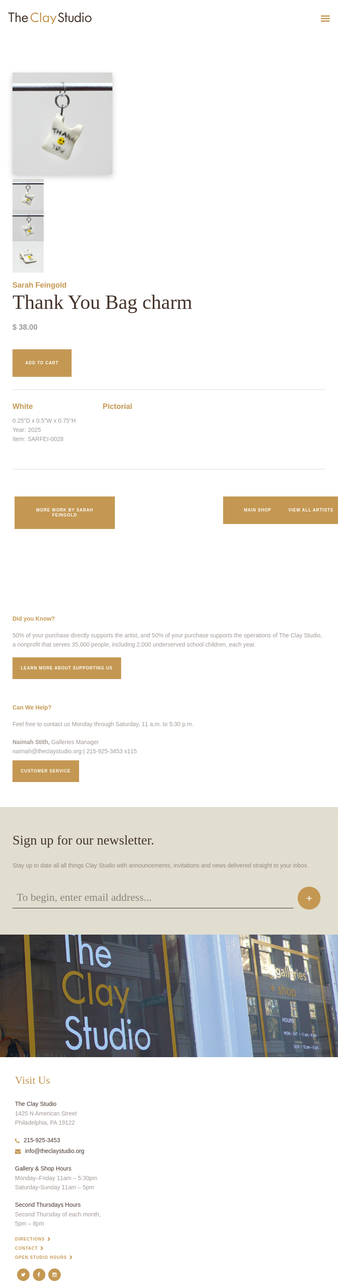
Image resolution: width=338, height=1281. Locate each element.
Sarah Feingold (39, 285)
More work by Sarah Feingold (64, 512)
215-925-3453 (37, 1140)
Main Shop (257, 510)
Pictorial (117, 406)
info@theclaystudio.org (49, 1151)
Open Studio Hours (41, 1257)
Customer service (46, 771)
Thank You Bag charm (18, 39)
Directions (30, 1239)
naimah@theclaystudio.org (47, 751)
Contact (26, 1248)
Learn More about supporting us (67, 668)
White (22, 406)
